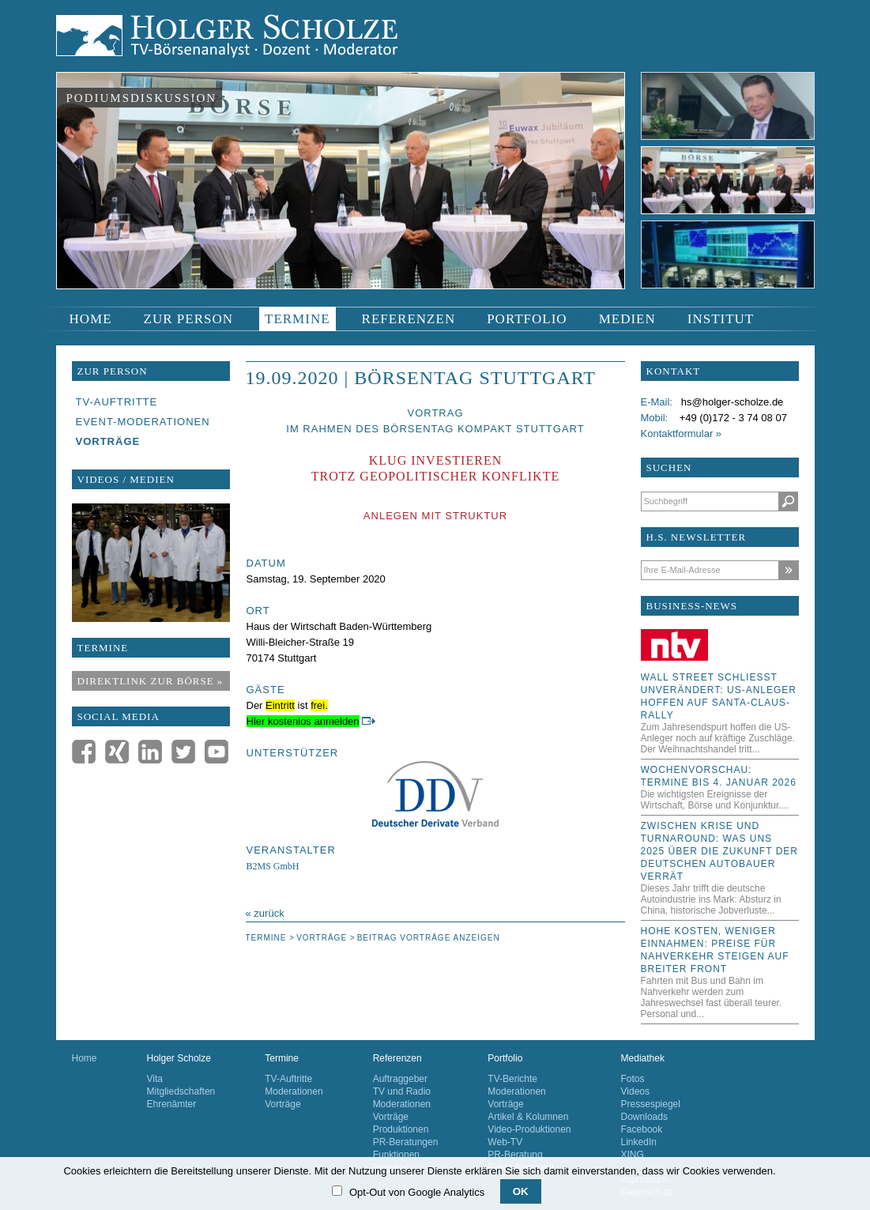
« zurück (265, 913)
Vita (155, 1078)
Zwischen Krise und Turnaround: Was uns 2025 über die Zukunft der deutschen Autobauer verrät (720, 851)
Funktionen (396, 1154)
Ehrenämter (172, 1104)
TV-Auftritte (288, 1078)
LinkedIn (639, 1142)
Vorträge (282, 1104)
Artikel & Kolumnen (528, 1116)
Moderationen (293, 1091)
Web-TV (505, 1142)
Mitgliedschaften (181, 1091)
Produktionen (401, 1129)
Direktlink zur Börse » (150, 681)
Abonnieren (788, 570)
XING (632, 1154)
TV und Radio (402, 1091)
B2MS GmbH (273, 866)
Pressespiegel (650, 1104)
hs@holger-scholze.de (732, 402)
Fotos (633, 1078)
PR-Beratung (515, 1154)
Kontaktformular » (681, 433)
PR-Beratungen (406, 1142)
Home (84, 1058)
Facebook (642, 1129)
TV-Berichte (512, 1078)
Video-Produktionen (529, 1129)
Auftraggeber (400, 1078)
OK (521, 1191)
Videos (635, 1091)
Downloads (644, 1116)
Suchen (788, 501)
